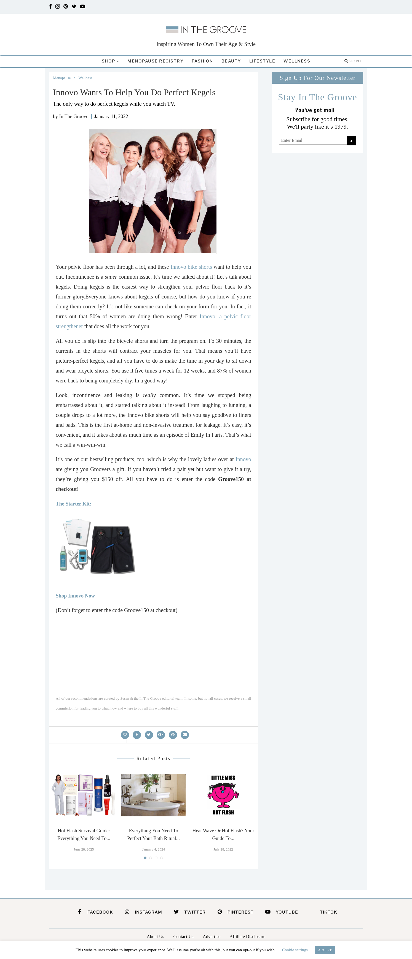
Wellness (296, 61)
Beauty (231, 61)
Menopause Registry (155, 61)
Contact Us (183, 936)
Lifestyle (262, 61)
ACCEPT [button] (325, 950)
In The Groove (74, 116)
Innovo (243, 459)
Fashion (202, 61)
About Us (155, 936)
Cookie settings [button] (295, 950)
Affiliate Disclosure (247, 936)
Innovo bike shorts (190, 267)
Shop (108, 61)
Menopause (62, 78)
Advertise (211, 936)
